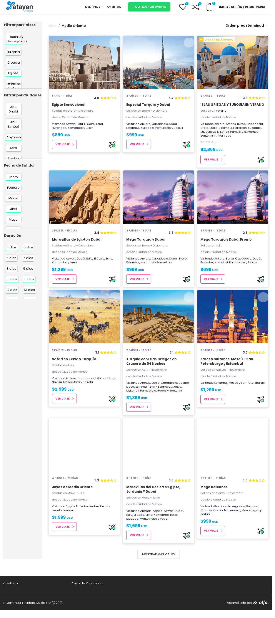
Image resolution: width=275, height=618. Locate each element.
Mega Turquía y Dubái (146, 249)
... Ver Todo (224, 143)
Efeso (215, 136)
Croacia (207, 523)
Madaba (133, 531)
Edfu (80, 127)
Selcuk (178, 131)
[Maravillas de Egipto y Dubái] (84, 207)
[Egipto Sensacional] (84, 66)
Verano (222, 119)
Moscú (234, 394)
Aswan (70, 127)
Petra (164, 531)
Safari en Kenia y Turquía (74, 370)
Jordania (69, 523)
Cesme (184, 394)
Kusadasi (147, 131)
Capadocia (160, 127)
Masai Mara (79, 393)
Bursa (242, 132)
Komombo (75, 131)
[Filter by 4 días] (12, 250)
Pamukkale (163, 131)
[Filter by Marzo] (13, 201)
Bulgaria (253, 519)
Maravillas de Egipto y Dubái (76, 249)
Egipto (70, 519)
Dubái (174, 127)
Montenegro (251, 523)
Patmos (253, 139)
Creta (206, 136)
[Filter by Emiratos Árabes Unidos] (14, 91)
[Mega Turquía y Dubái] (158, 207)
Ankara (146, 127)
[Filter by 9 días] (28, 272)
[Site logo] (19, 8)
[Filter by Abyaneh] (14, 140)
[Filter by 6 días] (11, 261)
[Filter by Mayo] (13, 223)
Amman (146, 524)
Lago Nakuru (61, 393)
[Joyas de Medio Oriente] (84, 458)
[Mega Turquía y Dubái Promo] (233, 207)
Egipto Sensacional (68, 108)
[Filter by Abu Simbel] (13, 127)
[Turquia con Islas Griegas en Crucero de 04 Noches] (158, 328)
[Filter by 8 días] (11, 272)
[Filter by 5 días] (28, 250)
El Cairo (89, 127)
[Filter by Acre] (13, 151)
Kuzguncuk (209, 139)
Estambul (133, 131)
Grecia (219, 523)
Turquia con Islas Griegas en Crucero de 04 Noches (152, 372)
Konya (177, 398)
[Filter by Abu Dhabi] (13, 112)
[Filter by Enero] (13, 180)
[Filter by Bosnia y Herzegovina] (17, 42)
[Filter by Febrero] (13, 191)
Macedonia (233, 523)
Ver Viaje (62, 148)
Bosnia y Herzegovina (230, 519)
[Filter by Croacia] (13, 65)
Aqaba (158, 524)
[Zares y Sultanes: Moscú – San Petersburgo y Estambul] (233, 328)
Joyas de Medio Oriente (72, 500)
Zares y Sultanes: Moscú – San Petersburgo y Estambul (228, 372)
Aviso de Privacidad (87, 596)
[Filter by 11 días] (29, 282)
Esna (99, 127)
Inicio (52, 29)
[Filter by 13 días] (29, 293)
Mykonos (133, 402)
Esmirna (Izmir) (146, 398)
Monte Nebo (149, 531)
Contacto (11, 596)
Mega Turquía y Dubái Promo (227, 249)
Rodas (162, 402)
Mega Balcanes (215, 500)
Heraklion (241, 136)
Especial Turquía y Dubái (148, 108)
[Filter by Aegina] (13, 162)
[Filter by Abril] (13, 212)
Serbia (206, 527)
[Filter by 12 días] (12, 293)
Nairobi (95, 393)
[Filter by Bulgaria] (13, 55)
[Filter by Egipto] (13, 76)
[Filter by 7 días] (28, 261)
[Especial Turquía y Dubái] (158, 66)
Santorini (208, 143)
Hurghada (59, 131)
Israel (56, 523)
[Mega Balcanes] (233, 458)
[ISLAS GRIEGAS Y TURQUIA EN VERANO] (233, 66)
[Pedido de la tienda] (246, 29)
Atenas (232, 132)
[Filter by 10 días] (12, 282)
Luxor (89, 131)
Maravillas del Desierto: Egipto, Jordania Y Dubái (154, 502)
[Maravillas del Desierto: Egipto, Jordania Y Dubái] (158, 458)
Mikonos (224, 139)
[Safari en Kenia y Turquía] (84, 328)
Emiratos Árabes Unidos (93, 519)
